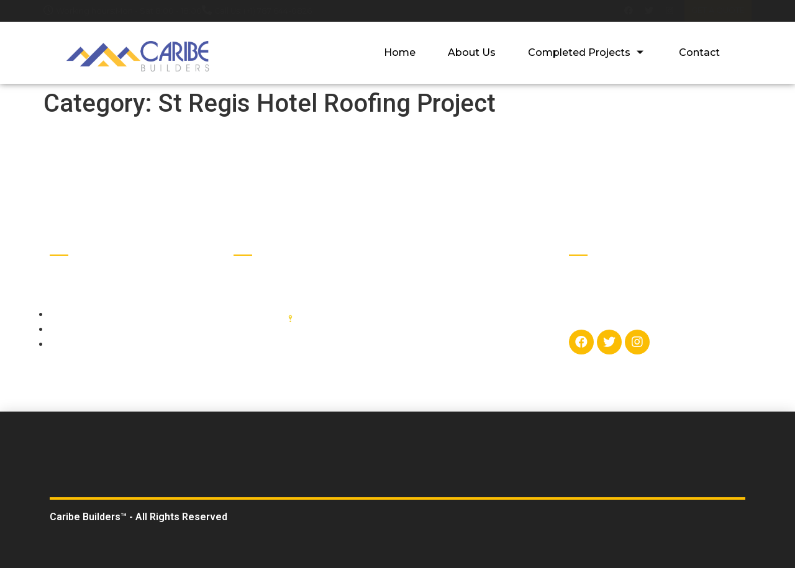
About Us (475, 52)
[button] (718, 11)
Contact (699, 52)
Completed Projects (589, 52)
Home (404, 52)
